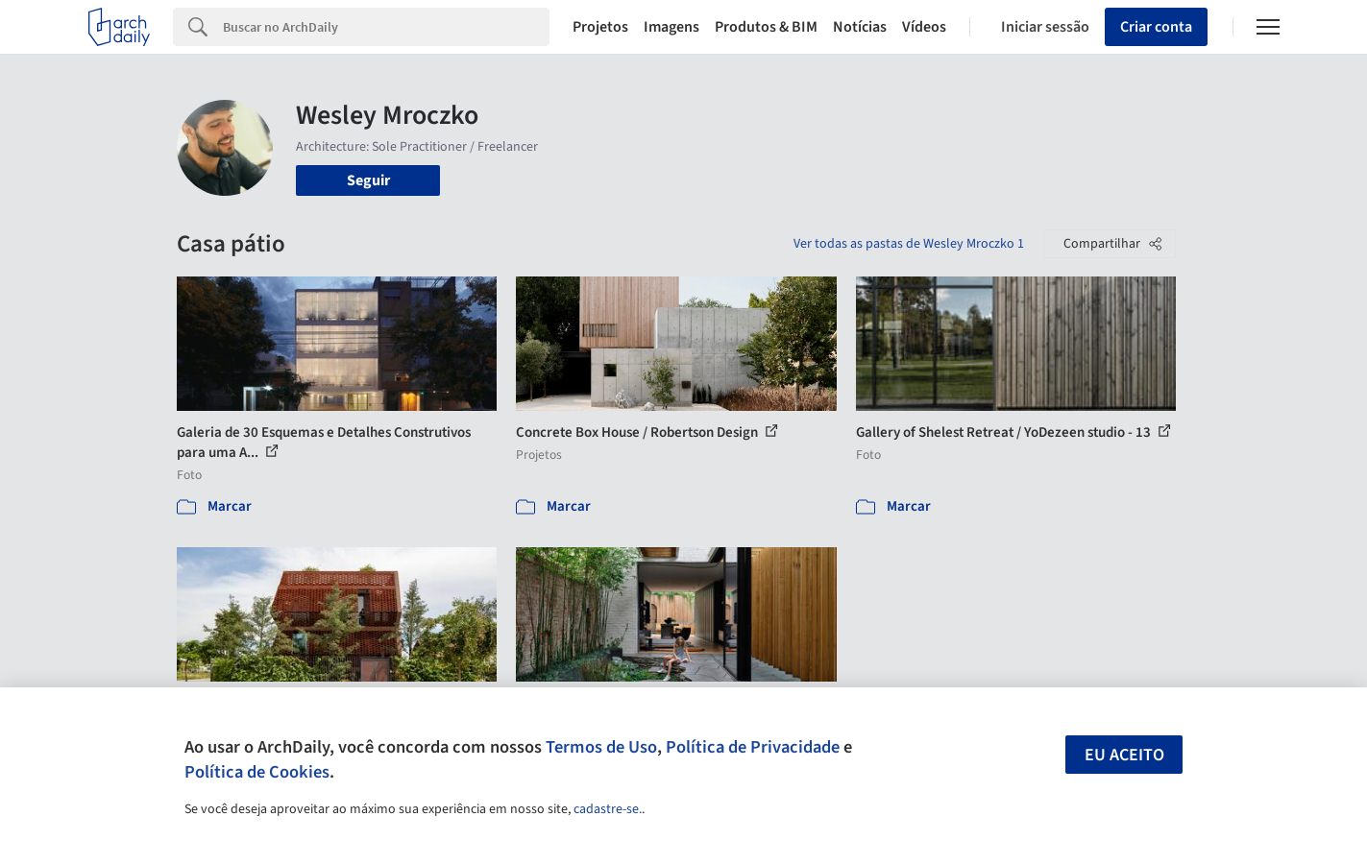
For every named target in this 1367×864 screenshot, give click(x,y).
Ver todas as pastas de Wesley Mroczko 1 (908, 244)
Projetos (600, 27)
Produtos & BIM (766, 27)
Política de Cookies (257, 771)
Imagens (671, 27)
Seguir (368, 180)
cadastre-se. (608, 809)
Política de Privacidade (753, 746)
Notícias (860, 27)
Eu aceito (1124, 755)
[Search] (386, 27)
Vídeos (924, 27)
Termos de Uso (601, 746)
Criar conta (1156, 26)
